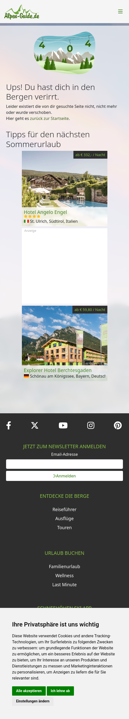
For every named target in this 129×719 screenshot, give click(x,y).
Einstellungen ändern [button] (33, 701)
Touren (64, 527)
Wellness (64, 575)
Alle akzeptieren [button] (29, 691)
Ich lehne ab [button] (60, 691)
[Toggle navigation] (120, 11)
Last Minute (64, 584)
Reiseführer (65, 509)
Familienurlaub (64, 566)
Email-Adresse (64, 454)
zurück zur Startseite (49, 118)
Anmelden (64, 476)
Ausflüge (64, 518)
